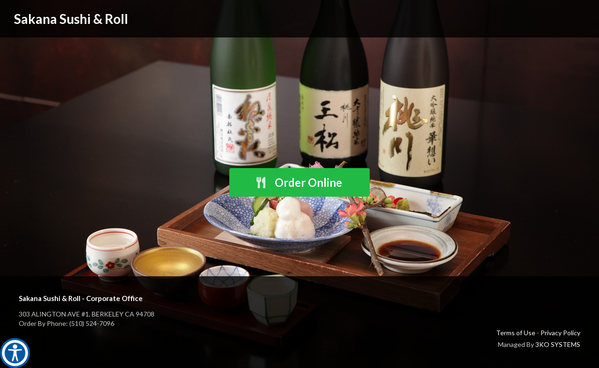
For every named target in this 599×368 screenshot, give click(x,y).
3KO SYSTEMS (557, 344)
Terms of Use (515, 333)
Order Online (299, 182)
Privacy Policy (560, 333)
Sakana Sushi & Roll (71, 19)
